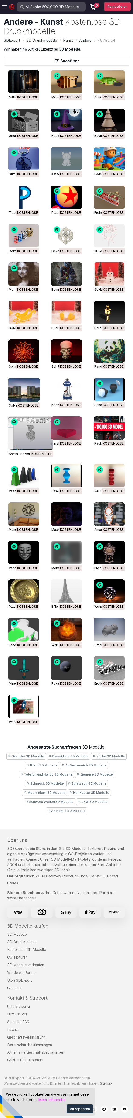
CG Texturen (17, 957)
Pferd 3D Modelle (42, 765)
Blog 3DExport (19, 980)
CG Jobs (14, 988)
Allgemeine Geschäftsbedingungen (35, 1052)
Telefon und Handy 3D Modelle (46, 774)
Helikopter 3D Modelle (89, 792)
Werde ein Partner (22, 972)
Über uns (17, 840)
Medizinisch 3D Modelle (44, 792)
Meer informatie (51, 1099)
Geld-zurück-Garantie (25, 1060)
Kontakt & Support (27, 998)
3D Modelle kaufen (27, 926)
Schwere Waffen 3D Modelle (49, 802)
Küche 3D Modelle (109, 756)
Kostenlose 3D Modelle (26, 949)
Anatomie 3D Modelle (66, 811)
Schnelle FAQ (18, 1021)
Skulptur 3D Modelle (26, 756)
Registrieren (117, 6)
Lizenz (12, 1029)
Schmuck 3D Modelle (45, 783)
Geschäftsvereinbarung (26, 1037)
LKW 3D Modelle (93, 802)
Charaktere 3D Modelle (68, 756)
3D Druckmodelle (22, 941)
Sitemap (106, 1083)
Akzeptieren (80, 1109)
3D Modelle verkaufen (25, 965)
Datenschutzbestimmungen (29, 1044)
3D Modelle (17, 934)
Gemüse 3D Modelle (95, 774)
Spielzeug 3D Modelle (87, 783)
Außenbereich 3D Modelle (84, 765)
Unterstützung (18, 1006)
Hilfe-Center (17, 1014)
